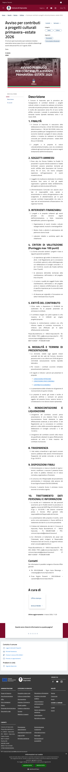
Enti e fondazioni (5, 702)
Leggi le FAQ (21, 735)
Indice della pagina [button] (12, 94)
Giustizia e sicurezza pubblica (40, 697)
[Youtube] (50, 8)
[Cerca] (65, 8)
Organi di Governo (6, 693)
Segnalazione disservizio (24, 732)
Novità (9, 15)
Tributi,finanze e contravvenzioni (38, 703)
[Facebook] (46, 8)
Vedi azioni (57, 23)
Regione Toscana (7, 2)
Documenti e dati (6, 711)
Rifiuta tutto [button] (41, 765)
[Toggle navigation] (3, 8)
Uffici (2, 699)
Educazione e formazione (41, 693)
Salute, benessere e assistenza (39, 711)
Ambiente (37, 707)
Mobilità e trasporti (23, 714)
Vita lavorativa (22, 699)
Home (3, 15)
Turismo (20, 711)
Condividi (48, 23)
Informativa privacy (39, 732)
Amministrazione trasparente (39, 728)
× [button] (66, 753)
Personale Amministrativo (8, 708)
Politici (3, 705)
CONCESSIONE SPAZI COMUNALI (44, 381)
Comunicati (54, 696)
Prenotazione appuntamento (22, 728)
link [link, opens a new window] (50, 762)
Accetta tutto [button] (27, 765)
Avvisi (52, 699)
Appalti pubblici (22, 705)
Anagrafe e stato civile (24, 693)
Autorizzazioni (38, 715)
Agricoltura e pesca (39, 718)
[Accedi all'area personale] (61, 2)
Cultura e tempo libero (24, 696)
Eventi (53, 711)
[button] (34, 769)
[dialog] (34, 762)
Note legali (37, 735)
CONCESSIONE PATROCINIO (42, 379)
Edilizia (22, 15)
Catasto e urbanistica (24, 708)
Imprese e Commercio (24, 702)
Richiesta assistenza (23, 738)
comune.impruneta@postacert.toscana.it (15, 752)
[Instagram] (54, 8)
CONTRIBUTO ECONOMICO (42, 385)
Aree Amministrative (7, 696)
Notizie (15, 15)
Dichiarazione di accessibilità (38, 739)
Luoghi (53, 708)
